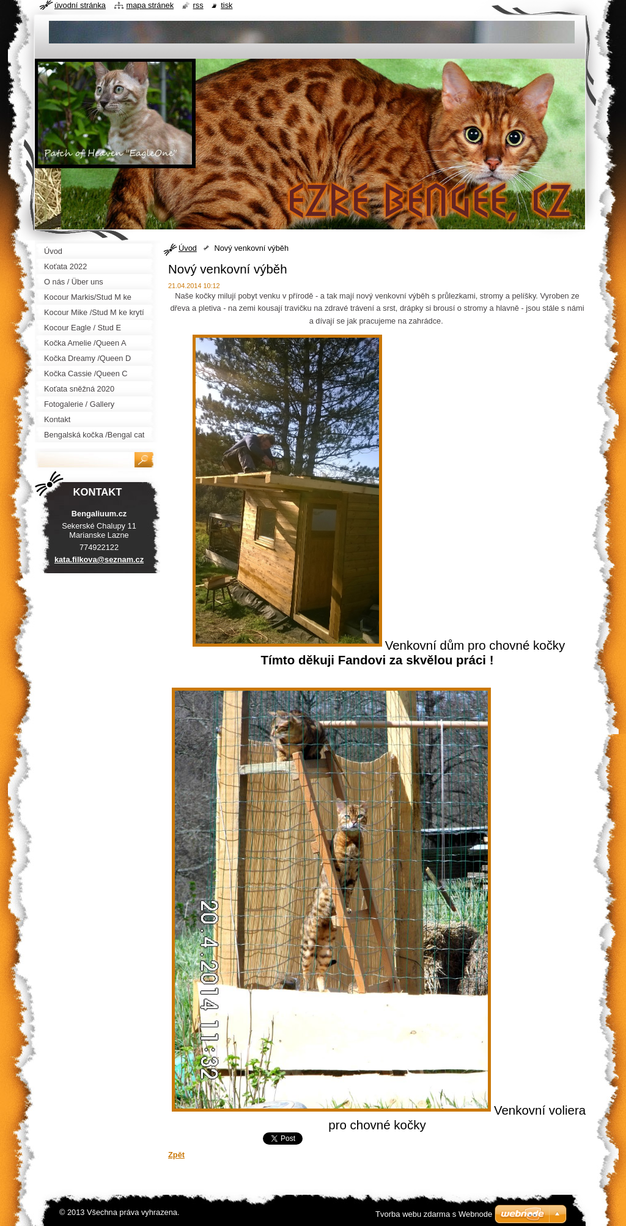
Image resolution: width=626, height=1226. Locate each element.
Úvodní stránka (80, 5)
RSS (198, 5)
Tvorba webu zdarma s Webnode (433, 1214)
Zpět (176, 1154)
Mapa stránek (150, 5)
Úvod (188, 248)
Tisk (226, 5)
